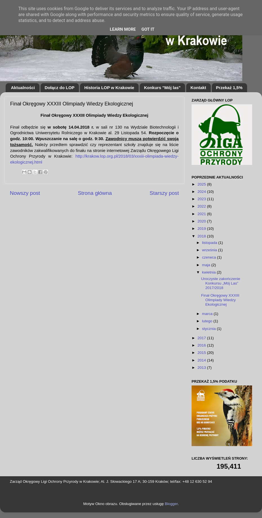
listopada (210, 243)
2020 (202, 221)
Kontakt (198, 87)
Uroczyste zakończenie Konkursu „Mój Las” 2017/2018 (220, 283)
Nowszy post (25, 193)
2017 (202, 338)
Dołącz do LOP (60, 87)
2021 (202, 214)
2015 (202, 353)
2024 (202, 191)
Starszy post (164, 193)
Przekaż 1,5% (229, 87)
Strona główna (95, 193)
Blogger (171, 504)
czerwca (209, 257)
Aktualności (23, 87)
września (210, 250)
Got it (147, 29)
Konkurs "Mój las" (162, 87)
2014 (202, 360)
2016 (202, 345)
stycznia (209, 329)
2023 (202, 199)
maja (206, 265)
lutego (208, 321)
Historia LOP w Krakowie (109, 87)
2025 (202, 184)
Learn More (123, 29)
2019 (202, 228)
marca (208, 314)
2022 (202, 206)
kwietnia (209, 272)
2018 (202, 236)
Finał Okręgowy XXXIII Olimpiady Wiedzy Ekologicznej (220, 300)
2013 (202, 367)
